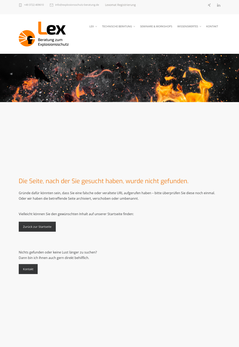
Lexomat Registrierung (120, 5)
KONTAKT (212, 26)
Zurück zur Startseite (37, 227)
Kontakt (28, 269)
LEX (91, 26)
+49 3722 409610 (34, 5)
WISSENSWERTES (187, 26)
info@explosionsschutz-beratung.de (77, 5)
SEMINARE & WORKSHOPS (156, 26)
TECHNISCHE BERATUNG (117, 26)
